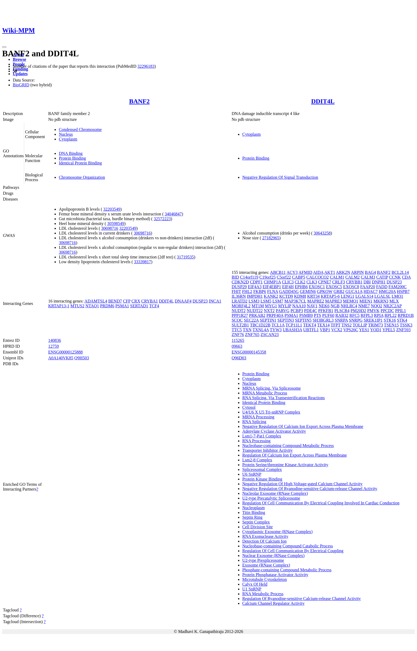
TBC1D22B (260, 325)
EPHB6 (301, 286)
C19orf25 (267, 277)
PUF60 (328, 315)
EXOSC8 (351, 286)
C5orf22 (284, 277)
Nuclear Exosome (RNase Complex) (273, 555)
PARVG (282, 310)
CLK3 (311, 282)
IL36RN (239, 296)
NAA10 (299, 306)
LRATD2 (240, 301)
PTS (317, 315)
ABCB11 (278, 272)
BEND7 (115, 301)
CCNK (395, 277)
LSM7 (277, 301)
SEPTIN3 (285, 320)
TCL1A (278, 325)
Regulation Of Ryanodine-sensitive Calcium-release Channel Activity (301, 598)
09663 (237, 346)
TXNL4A (261, 329)
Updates (20, 73)
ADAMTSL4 (96, 301)
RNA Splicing (254, 421)
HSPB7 (403, 291)
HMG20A (387, 291)
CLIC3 (288, 282)
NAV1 (312, 306)
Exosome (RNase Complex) (266, 565)
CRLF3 (338, 282)
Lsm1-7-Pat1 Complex (261, 436)
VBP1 (325, 329)
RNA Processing (256, 441)
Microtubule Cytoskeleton (264, 579)
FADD (381, 286)
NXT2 (269, 310)
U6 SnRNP (251, 474)
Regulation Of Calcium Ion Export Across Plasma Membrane (294, 455)
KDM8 (300, 296)
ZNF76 (238, 334)
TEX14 (323, 325)
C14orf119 (249, 277)
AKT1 (329, 272)
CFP (126, 301)
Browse (19, 59)
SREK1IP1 (373, 320)
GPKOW (324, 291)
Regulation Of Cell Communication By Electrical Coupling (292, 550)
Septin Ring (252, 517)
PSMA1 (122, 306)
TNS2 (346, 325)
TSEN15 (391, 325)
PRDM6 (107, 306)
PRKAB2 (257, 315)
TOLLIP (360, 325)
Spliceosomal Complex (262, 469)
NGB (335, 306)
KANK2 (271, 296)
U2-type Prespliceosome (263, 560)
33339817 (142, 261)
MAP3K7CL (295, 301)
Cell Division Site (257, 527)
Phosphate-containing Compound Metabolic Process (287, 570)
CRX (135, 301)
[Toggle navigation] (4, 47)
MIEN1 (365, 301)
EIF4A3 (255, 286)
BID (235, 277)
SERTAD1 (139, 306)
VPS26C (350, 329)
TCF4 (154, 306)
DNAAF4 (183, 301)
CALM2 (352, 277)
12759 (53, 346)
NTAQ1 (92, 306)
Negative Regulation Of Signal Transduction (280, 177)
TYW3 (276, 329)
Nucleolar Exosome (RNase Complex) (275, 493)
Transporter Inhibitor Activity (267, 450)
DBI (367, 282)
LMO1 (397, 296)
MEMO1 (350, 301)
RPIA (378, 315)
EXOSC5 (334, 286)
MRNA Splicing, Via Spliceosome (271, 388)
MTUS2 (77, 306)
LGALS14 (364, 296)
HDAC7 (371, 291)
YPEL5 (388, 329)
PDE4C (310, 310)
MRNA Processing (258, 417)
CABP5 (298, 277)
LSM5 (265, 301)
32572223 (162, 218)
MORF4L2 (241, 306)
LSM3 (254, 301)
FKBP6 (259, 291)
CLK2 (300, 282)
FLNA (272, 291)
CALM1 (337, 277)
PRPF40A (274, 315)
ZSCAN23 (269, 334)
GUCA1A (353, 291)
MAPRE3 (333, 301)
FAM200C (398, 286)
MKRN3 (380, 301)
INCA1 (215, 301)
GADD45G (289, 291)
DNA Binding (70, 153)
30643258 (322, 233)
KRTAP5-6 (330, 296)
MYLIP (284, 306)
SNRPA (341, 320)
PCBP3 (296, 310)
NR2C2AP (392, 306)
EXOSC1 (317, 286)
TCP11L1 (294, 325)
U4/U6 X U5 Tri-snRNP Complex (271, 412)
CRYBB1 (354, 282)
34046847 (173, 214)
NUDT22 (254, 310)
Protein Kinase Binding (262, 479)
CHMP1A (272, 282)
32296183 (146, 66)
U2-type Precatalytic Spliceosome (271, 498)
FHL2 (247, 291)
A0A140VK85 (60, 358)
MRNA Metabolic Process (264, 393)
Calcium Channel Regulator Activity (273, 603)
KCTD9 (286, 296)
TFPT (335, 325)
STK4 (402, 320)
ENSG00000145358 (249, 352)
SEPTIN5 (303, 320)
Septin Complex (256, 522)
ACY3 (292, 272)
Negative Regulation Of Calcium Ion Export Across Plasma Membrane (302, 426)
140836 (54, 340)
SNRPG (356, 320)
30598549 (115, 223)
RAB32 (341, 315)
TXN (247, 329)
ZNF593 (403, 329)
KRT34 (313, 296)
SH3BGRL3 (322, 320)
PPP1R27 (240, 315)
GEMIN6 (308, 291)
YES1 (364, 329)
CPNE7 (324, 282)
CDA (406, 277)
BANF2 (139, 101)
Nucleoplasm (253, 507)
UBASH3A (292, 329)
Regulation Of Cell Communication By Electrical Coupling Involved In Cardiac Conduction (320, 503)
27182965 (270, 238)
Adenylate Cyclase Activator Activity (274, 431)
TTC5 (237, 329)
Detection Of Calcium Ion (264, 541)
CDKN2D (240, 282)
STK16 (390, 320)
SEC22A (251, 320)
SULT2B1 (240, 325)
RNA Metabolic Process (262, 594)
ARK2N (343, 272)
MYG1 (271, 306)
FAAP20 (367, 286)
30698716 (109, 228)
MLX (394, 301)
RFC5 (354, 315)
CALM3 (368, 277)
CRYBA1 (149, 301)
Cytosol (249, 407)
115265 (238, 340)
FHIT (236, 291)
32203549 (111, 209)
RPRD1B (406, 315)
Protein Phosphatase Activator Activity (275, 574)
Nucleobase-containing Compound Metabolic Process (288, 445)
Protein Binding (72, 158)
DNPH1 (379, 282)
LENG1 (348, 296)
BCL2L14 (400, 272)
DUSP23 (200, 301)
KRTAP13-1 (58, 306)
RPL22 (391, 315)
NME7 (364, 306)
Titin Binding (253, 512)
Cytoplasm (68, 139)
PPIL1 (400, 310)
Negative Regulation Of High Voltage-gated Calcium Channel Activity (302, 484)
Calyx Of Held (254, 584)
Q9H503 (81, 358)
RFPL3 (367, 315)
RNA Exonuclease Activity (265, 536)
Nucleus (66, 134)
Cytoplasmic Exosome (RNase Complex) (277, 531)
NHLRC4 (349, 306)
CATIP (382, 277)
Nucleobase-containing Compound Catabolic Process (287, 546)
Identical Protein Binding (80, 163)
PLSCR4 (341, 310)
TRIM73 (375, 325)
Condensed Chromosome (80, 129)
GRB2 (338, 291)
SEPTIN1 (268, 320)
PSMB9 (306, 315)
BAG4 (370, 272)
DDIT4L (323, 101)
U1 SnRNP (251, 589)
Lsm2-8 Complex (257, 460)
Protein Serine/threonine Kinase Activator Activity (285, 464)
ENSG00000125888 (65, 352)
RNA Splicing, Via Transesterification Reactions (283, 397)
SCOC (237, 320)
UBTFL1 (311, 329)
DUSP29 (239, 286)
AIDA (318, 272)
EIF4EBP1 (271, 286)
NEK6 (324, 306)
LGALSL (382, 296)
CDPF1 (256, 282)
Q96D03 (239, 358)
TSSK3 (406, 325)
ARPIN (357, 272)
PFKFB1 (325, 310)
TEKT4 (309, 325)
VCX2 (336, 329)
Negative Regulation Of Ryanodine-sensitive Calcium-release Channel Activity (309, 488)
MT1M (258, 306)
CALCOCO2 (317, 277)
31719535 (185, 257)
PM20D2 (358, 310)
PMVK (373, 310)
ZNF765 (252, 334)
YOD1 (376, 329)
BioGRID (21, 85)
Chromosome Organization (82, 177)
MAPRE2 (315, 301)
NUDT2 (238, 310)
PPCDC (387, 310)
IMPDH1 (255, 296)
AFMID (305, 272)
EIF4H (288, 286)
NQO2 (376, 306)
